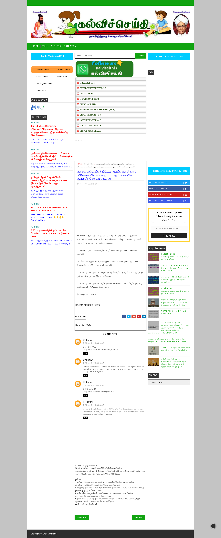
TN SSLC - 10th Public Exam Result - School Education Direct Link (174, 268)
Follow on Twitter (169, 183)
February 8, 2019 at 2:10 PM (94, 343)
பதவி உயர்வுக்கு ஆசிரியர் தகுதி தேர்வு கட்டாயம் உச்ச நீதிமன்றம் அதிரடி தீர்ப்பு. (174, 302)
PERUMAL (88, 402)
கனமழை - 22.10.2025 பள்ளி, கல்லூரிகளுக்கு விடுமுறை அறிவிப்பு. (175, 279)
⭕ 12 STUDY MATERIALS (89, 131)
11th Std (56, 46)
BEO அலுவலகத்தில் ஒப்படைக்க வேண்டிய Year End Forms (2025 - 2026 (50, 233)
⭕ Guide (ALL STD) (86, 104)
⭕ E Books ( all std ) (86, 83)
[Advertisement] (110, 151)
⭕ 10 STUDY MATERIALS (89, 120)
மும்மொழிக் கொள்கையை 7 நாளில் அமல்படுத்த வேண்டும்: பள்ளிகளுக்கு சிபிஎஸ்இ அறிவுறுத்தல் (52, 156)
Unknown (88, 340)
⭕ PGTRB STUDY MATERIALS (91, 88)
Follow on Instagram (169, 200)
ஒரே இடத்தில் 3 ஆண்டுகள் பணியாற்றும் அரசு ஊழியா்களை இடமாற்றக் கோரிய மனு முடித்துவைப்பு (49, 182)
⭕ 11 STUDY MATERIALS (89, 126)
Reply (85, 353)
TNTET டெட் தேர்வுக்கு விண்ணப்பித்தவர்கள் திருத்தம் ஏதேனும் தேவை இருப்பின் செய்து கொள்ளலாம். (49, 131)
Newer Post (82, 517)
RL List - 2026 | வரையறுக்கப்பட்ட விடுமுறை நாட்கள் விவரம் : (175, 291)
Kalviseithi (52, 533)
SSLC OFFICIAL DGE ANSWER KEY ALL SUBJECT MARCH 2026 (50, 209)
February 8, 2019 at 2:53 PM (94, 405)
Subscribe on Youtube (169, 195)
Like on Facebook (169, 189)
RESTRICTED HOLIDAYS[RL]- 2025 (169, 171)
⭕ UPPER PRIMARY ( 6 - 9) (89, 115)
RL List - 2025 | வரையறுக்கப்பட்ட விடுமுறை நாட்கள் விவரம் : (175, 256)
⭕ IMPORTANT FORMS (88, 99)
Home (35, 46)
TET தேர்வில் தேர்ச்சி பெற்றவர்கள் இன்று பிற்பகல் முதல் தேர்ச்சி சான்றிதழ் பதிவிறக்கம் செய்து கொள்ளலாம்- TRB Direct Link (168, 327)
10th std (69, 46)
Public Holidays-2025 (52, 56)
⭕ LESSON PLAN (85, 94)
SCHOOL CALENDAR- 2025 (169, 56)
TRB (44, 46)
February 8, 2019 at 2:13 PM (94, 363)
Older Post (138, 517)
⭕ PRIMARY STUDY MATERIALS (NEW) (96, 110)
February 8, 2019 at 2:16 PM (94, 385)
